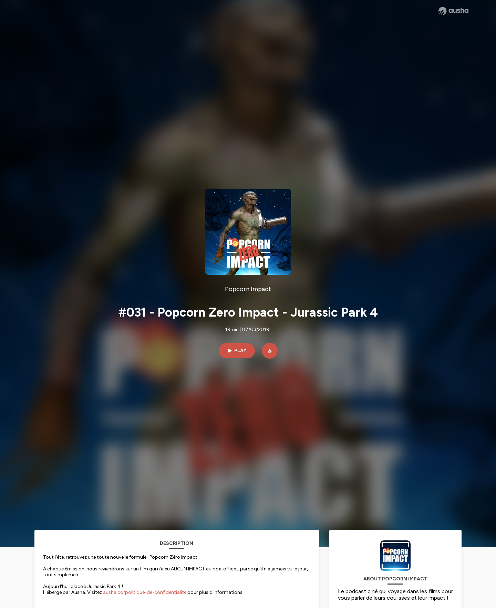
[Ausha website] (453, 11)
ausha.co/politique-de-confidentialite (144, 592)
